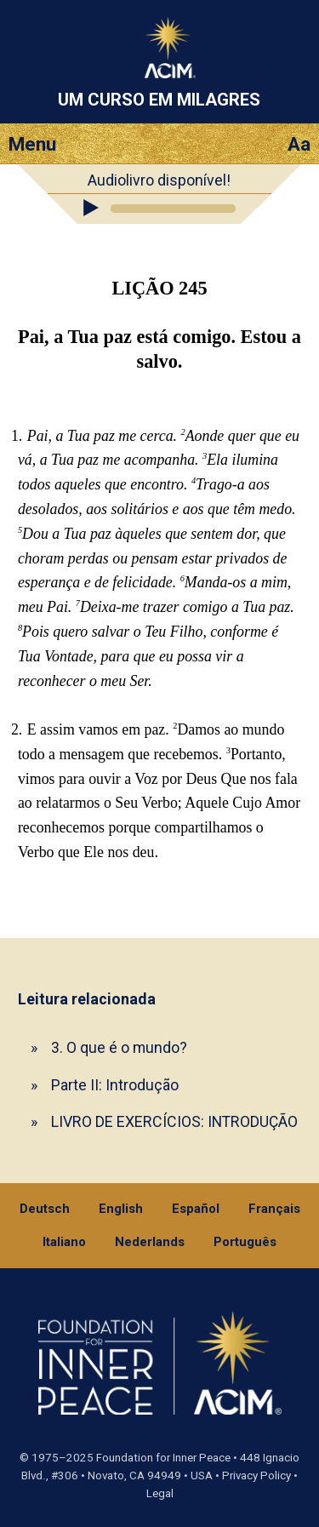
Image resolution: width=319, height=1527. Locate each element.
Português (245, 1242)
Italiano (64, 1242)
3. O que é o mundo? (119, 1047)
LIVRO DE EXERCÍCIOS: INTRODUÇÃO (174, 1121)
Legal (160, 1493)
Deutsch (45, 1208)
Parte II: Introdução (115, 1085)
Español (195, 1208)
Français (274, 1208)
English (121, 1208)
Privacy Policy (256, 1475)
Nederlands (150, 1242)
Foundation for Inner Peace (163, 1457)
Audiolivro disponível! (159, 180)
